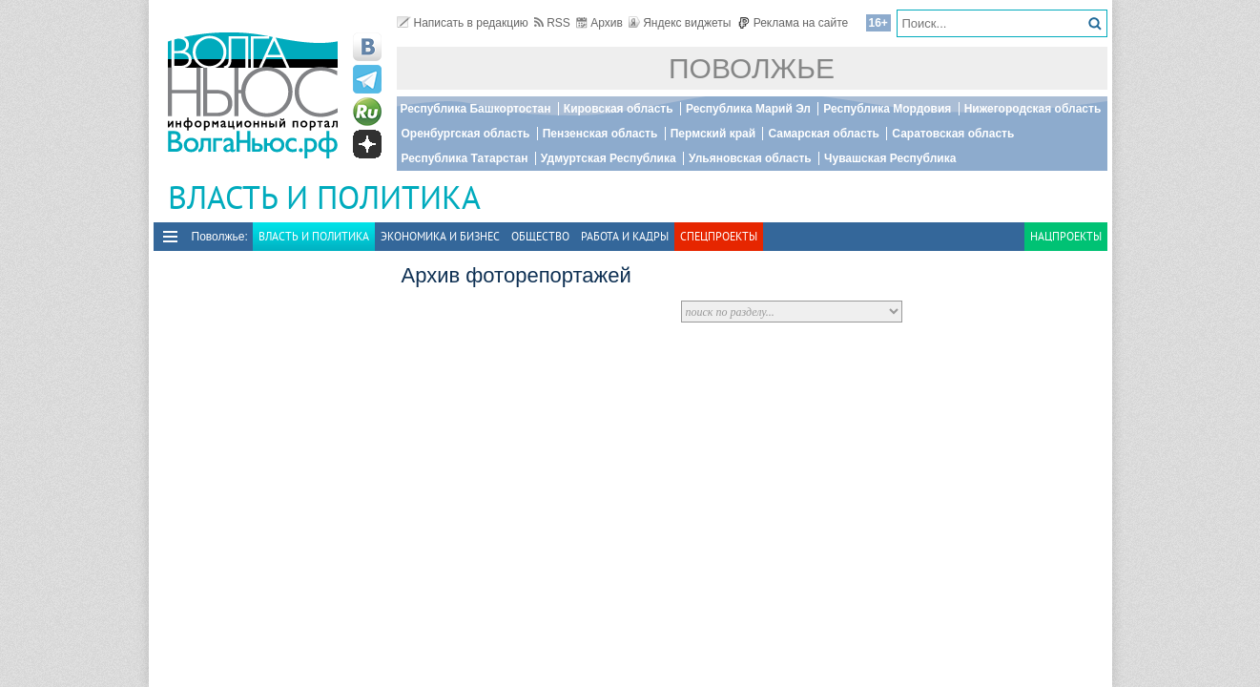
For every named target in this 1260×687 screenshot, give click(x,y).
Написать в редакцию (462, 23)
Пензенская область (600, 133)
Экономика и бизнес (440, 236)
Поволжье (752, 68)
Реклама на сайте (793, 23)
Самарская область (823, 133)
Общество (540, 236)
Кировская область (618, 108)
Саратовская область (953, 133)
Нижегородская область (1033, 108)
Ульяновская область (750, 158)
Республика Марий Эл (748, 108)
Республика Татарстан (465, 158)
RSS (552, 23)
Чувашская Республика (890, 158)
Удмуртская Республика (608, 158)
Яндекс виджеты (680, 23)
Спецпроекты (718, 236)
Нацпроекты (1066, 236)
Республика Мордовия (887, 108)
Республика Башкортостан (476, 108)
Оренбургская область (466, 133)
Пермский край (713, 133)
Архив (599, 23)
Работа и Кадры (625, 236)
